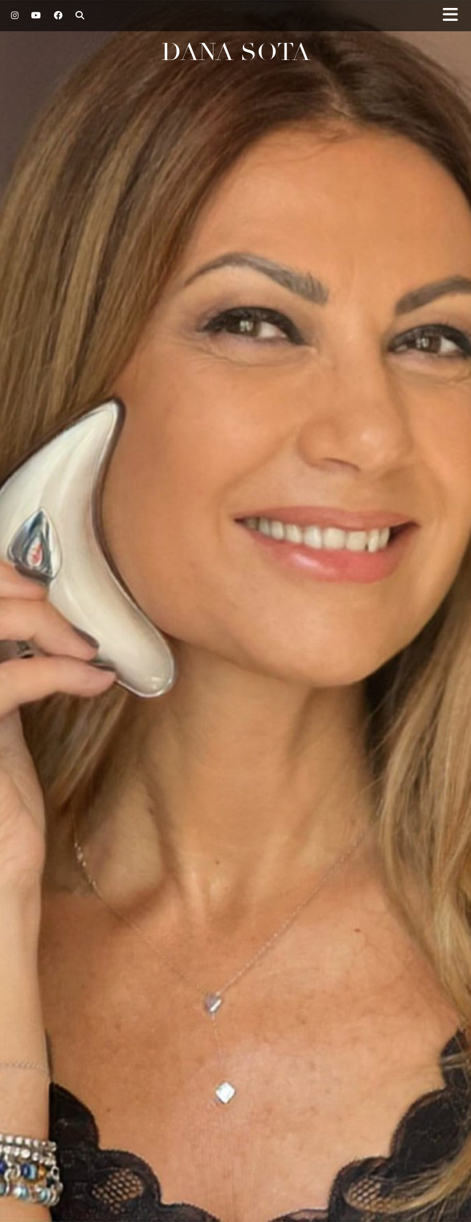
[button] (454, 15)
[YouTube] (36, 15)
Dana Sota (235, 52)
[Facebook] (58, 15)
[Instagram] (15, 15)
